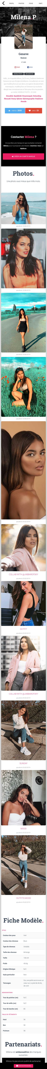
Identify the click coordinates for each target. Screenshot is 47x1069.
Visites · (15, 110)
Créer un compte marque (23, 156)
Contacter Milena (23, 1066)
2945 (17, 67)
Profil (11, 3)
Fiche (31, 3)
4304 (30, 67)
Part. (41, 3)
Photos (21, 3)
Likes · (34, 110)
